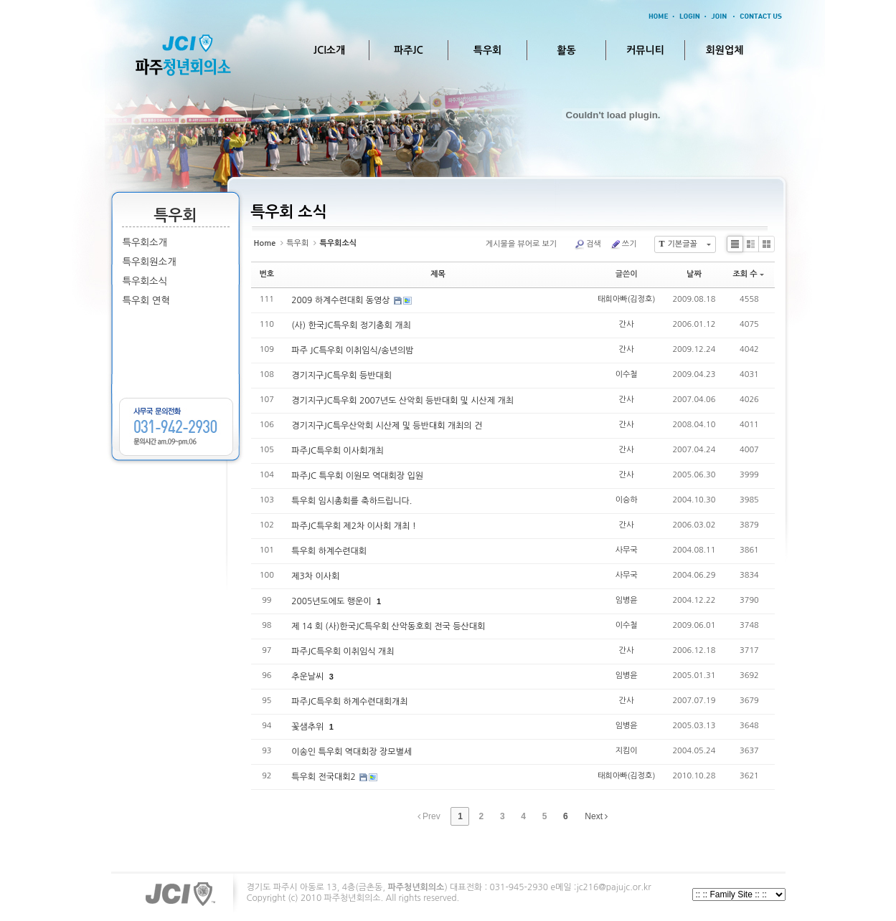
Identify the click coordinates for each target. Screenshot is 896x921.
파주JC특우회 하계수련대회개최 (349, 701)
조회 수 (747, 274)
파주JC (408, 50)
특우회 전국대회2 (324, 777)
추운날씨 (308, 676)
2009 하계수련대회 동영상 (341, 300)
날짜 (694, 274)
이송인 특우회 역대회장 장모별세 (351, 752)
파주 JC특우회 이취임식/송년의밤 (352, 350)
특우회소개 (145, 242)
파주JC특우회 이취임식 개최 (342, 651)
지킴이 (627, 751)
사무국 (627, 550)
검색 (587, 244)
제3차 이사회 (315, 576)
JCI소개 (329, 50)
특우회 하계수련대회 (329, 551)
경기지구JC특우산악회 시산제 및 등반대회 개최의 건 (386, 425)
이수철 (627, 374)
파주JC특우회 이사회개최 (337, 451)
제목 (437, 274)
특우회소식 (145, 281)
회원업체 (725, 50)
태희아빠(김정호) (626, 299)
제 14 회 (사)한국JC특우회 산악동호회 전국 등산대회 (388, 626)
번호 (267, 274)
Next (596, 816)
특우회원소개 (149, 262)
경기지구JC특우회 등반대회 (341, 375)
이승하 (627, 500)
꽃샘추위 (308, 726)
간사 (626, 324)
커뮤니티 (645, 50)
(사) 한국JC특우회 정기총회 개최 (351, 325)
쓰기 (623, 244)
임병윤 (627, 600)
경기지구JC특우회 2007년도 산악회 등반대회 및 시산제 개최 (402, 400)
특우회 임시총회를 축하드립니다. (351, 501)
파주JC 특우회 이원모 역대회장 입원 (357, 476)
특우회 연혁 (146, 300)
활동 (566, 50)
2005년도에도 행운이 (332, 601)
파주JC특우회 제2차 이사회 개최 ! (353, 526)
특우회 (487, 50)
